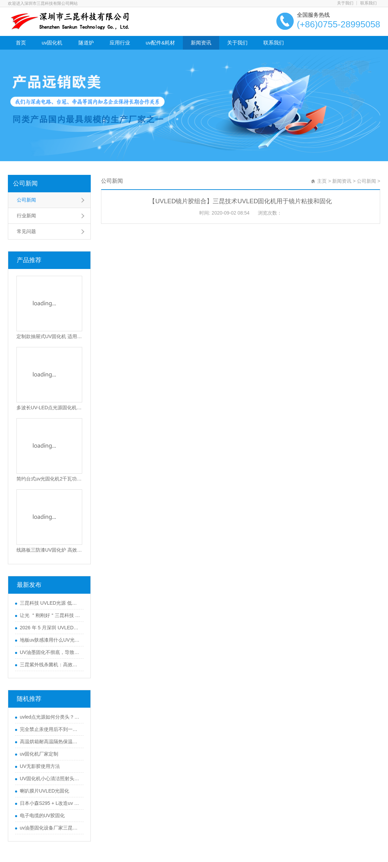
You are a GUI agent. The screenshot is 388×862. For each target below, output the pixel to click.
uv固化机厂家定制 (39, 754)
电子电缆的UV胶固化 (42, 815)
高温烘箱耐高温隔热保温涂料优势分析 (50, 741)
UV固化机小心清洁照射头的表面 (50, 778)
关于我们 (345, 3)
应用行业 (120, 43)
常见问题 (26, 231)
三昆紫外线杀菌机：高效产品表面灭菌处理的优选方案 (50, 664)
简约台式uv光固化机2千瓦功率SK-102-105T (49, 478)
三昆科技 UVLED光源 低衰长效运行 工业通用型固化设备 (50, 603)
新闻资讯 (201, 43)
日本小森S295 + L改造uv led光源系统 (50, 803)
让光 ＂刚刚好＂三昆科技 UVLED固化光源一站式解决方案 (50, 615)
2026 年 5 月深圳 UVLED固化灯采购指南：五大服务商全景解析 (50, 627)
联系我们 (368, 3)
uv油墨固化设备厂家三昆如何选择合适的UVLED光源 (50, 828)
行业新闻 (26, 215)
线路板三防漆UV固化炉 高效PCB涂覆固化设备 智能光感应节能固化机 (49, 550)
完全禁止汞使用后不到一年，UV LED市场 (50, 729)
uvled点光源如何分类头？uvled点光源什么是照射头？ (50, 717)
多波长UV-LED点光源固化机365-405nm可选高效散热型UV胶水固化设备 (49, 407)
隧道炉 (86, 43)
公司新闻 (25, 183)
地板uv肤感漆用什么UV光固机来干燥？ (50, 640)
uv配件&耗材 (160, 43)
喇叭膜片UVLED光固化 (45, 791)
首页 (21, 43)
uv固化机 (52, 43)
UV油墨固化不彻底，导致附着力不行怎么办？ (50, 652)
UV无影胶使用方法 (40, 766)
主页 (322, 181)
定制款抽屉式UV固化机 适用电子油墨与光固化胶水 (49, 336)
